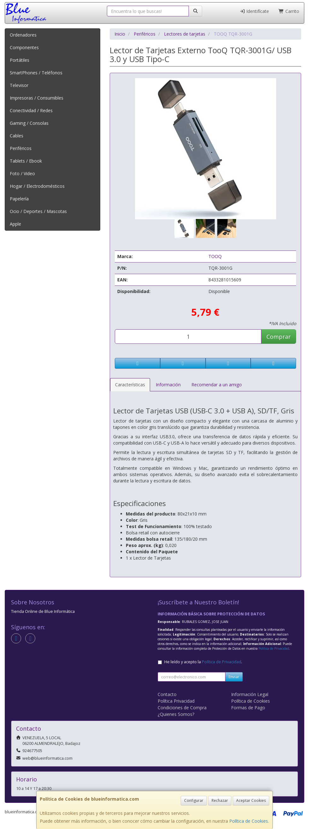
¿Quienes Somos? (176, 714)
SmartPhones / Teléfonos (36, 73)
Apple (15, 224)
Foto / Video (22, 173)
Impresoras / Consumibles (36, 98)
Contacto (167, 694)
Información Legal (249, 694)
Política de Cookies (248, 821)
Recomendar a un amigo (216, 385)
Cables (16, 136)
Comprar (278, 336)
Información (168, 385)
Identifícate (254, 11)
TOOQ (215, 256)
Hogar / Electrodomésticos (37, 186)
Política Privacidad (176, 701)
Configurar (193, 800)
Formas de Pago (248, 708)
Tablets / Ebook (26, 161)
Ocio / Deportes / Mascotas (38, 211)
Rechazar (220, 800)
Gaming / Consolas (29, 123)
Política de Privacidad (274, 648)
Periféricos (21, 148)
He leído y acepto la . (203, 662)
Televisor (19, 85)
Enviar (234, 676)
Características (130, 385)
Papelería (19, 199)
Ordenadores (23, 35)
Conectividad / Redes (31, 110)
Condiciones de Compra (182, 708)
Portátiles (19, 60)
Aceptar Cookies (251, 800)
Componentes (24, 47)
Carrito (288, 11)
